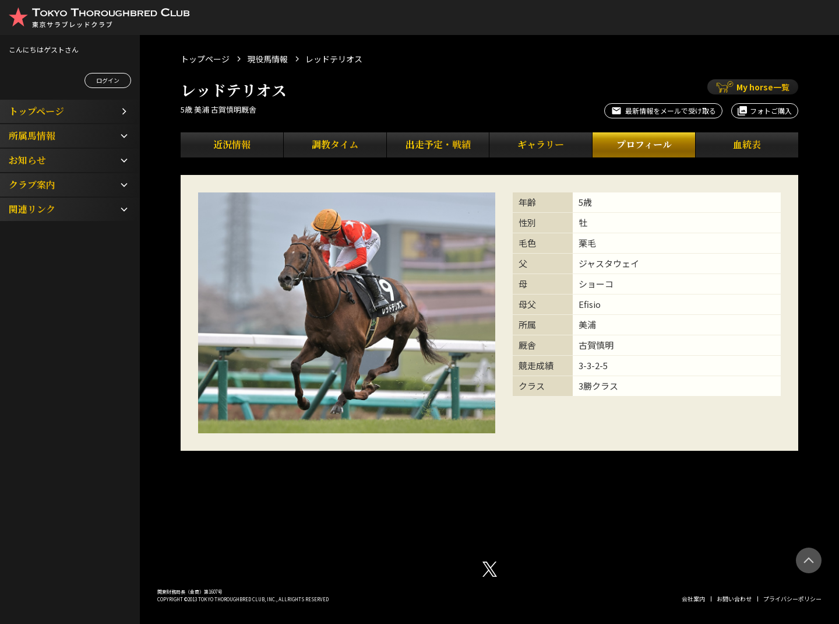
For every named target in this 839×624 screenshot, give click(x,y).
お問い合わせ (734, 598)
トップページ (205, 59)
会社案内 (693, 598)
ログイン (107, 80)
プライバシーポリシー (792, 598)
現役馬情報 (267, 59)
